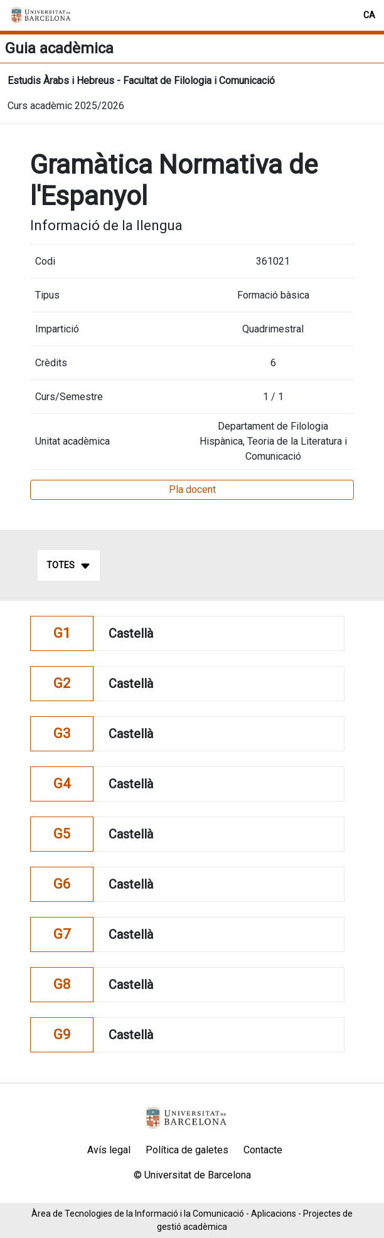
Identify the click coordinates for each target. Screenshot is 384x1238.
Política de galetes (187, 1150)
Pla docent (192, 489)
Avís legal (109, 1150)
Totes (68, 565)
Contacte (262, 1150)
